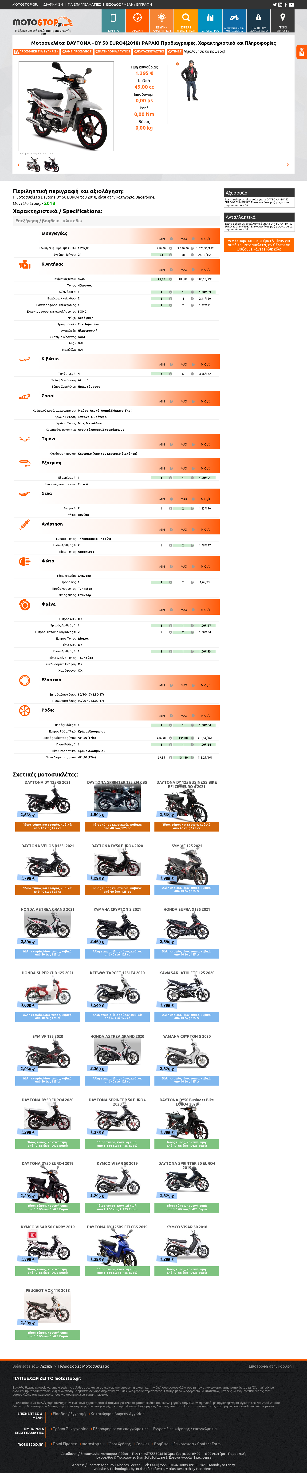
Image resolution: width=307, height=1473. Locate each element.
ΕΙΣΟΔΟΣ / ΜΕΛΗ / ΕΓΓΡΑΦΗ (129, 4)
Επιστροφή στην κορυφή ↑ (272, 1366)
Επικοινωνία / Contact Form (197, 1444)
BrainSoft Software (151, 1457)
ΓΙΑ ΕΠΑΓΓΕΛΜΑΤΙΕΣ (84, 4)
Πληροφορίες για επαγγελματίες (119, 1430)
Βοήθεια (161, 1444)
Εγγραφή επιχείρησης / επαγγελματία (184, 1430)
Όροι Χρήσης (120, 1444)
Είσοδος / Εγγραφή (69, 1414)
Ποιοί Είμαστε (65, 1444)
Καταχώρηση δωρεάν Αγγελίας (117, 1414)
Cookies (142, 1444)
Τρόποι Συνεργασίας (69, 1430)
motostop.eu (93, 1444)
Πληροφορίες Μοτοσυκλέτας (83, 1366)
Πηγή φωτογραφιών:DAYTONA (36, 153)
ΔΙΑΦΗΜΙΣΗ (53, 4)
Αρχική (46, 1366)
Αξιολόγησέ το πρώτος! (204, 51)
